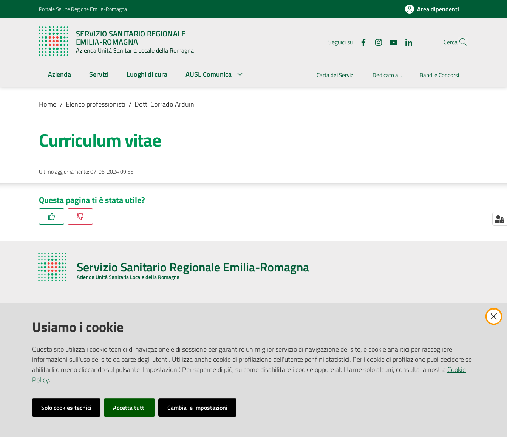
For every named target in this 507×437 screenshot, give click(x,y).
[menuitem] (59, 75)
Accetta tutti (129, 407)
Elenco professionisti (95, 104)
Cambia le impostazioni (197, 407)
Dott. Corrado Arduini (165, 104)
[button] (459, 42)
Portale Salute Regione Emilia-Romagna (83, 9)
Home (47, 104)
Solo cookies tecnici (66, 407)
